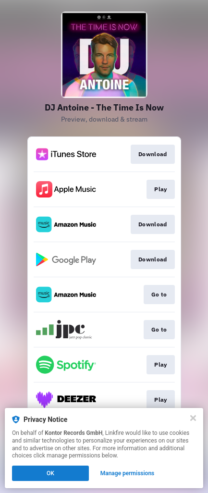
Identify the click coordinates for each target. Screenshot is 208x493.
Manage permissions (127, 473)
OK (50, 473)
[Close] (193, 418)
